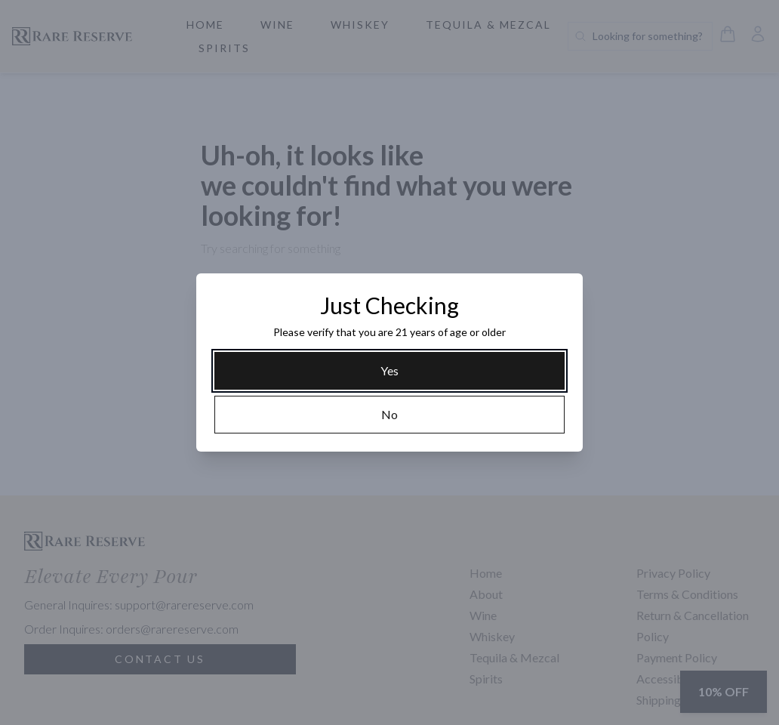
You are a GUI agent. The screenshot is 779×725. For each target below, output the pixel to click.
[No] (389, 414)
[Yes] (389, 371)
